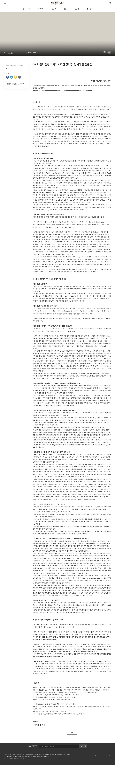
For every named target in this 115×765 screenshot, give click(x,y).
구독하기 (83, 746)
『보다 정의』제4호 (40, 725)
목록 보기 (71, 733)
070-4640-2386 (10, 756)
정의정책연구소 (7, 754)
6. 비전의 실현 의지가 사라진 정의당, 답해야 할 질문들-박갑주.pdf (15, 85)
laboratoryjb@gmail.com (43, 756)
